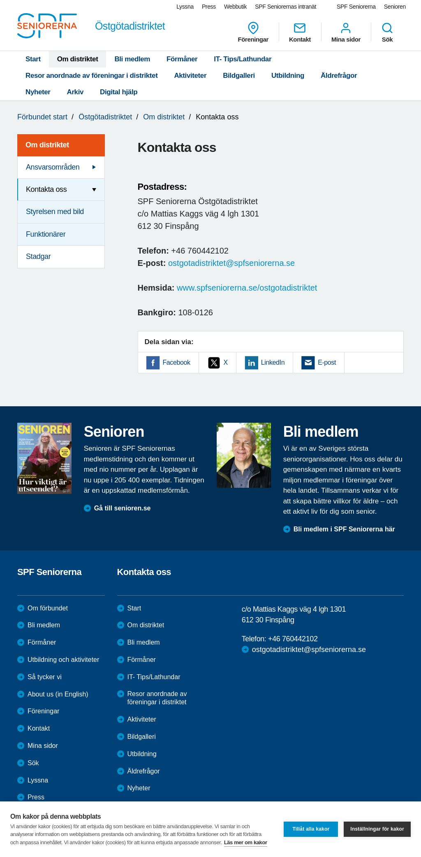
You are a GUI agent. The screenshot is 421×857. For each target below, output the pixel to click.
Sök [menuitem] (387, 32)
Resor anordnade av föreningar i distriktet (91, 75)
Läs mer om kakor (245, 842)
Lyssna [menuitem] (185, 6)
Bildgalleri (239, 75)
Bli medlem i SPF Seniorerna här (344, 529)
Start (33, 59)
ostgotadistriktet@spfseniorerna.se (231, 263)
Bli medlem (132, 59)
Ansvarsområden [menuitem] (52, 167)
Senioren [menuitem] (395, 6)
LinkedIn (273, 362)
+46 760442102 (292, 639)
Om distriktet (77, 59)
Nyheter (38, 92)
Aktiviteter (190, 75)
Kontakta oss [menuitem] (46, 189)
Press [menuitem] (209, 6)
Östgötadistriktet (105, 117)
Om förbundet (48, 608)
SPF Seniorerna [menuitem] (356, 6)
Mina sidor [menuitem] (346, 32)
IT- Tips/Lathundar (242, 59)
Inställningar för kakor (377, 829)
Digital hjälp (118, 92)
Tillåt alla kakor (310, 829)
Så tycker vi (45, 676)
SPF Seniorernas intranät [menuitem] (285, 6)
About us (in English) (58, 694)
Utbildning (287, 75)
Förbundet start (42, 117)
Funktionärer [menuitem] (45, 234)
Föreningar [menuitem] (253, 32)
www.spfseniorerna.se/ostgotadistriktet (247, 287)
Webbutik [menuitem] (235, 6)
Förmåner (182, 59)
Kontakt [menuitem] (300, 32)
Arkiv (75, 92)
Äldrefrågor (339, 75)
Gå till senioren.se (122, 508)
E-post (327, 362)
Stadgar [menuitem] (38, 256)
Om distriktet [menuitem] (47, 145)
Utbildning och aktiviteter (63, 659)
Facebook (176, 362)
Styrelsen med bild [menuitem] (55, 211)
